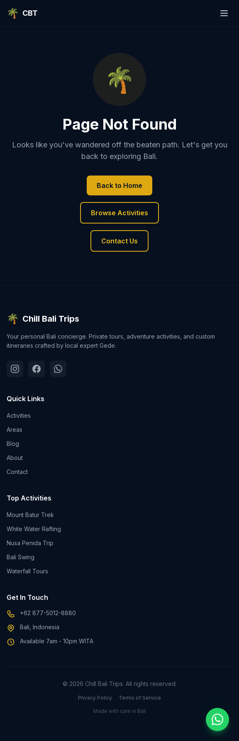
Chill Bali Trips (43, 318)
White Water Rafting (34, 528)
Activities (19, 415)
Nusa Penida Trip (30, 542)
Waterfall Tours (27, 571)
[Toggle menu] (224, 13)
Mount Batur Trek (30, 514)
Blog (13, 443)
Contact (17, 471)
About (15, 457)
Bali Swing (20, 557)
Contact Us (119, 241)
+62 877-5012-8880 (48, 612)
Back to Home (119, 185)
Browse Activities (119, 213)
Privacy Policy (95, 698)
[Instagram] (15, 369)
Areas (14, 429)
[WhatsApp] (58, 369)
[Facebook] (36, 369)
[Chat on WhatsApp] (217, 719)
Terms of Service (140, 698)
